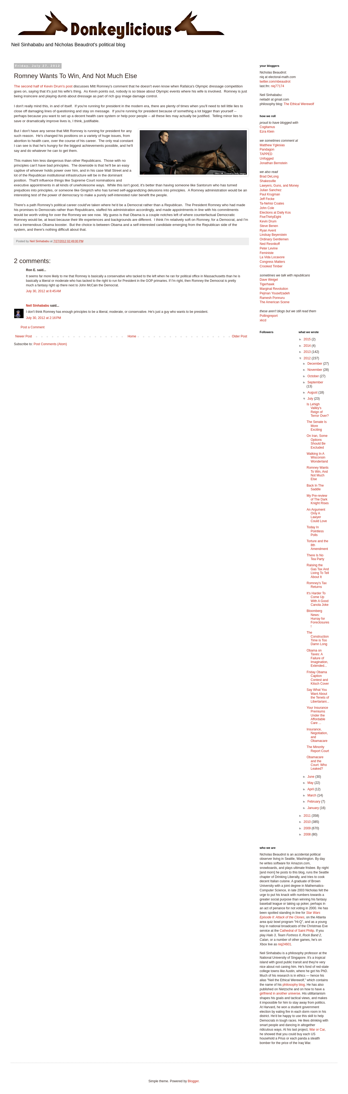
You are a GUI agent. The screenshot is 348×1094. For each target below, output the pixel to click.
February (314, 801)
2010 (308, 822)
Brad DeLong (269, 176)
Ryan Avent (268, 230)
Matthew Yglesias (272, 145)
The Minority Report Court (318, 749)
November (315, 370)
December (315, 363)
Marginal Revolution (274, 289)
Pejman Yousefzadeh (275, 293)
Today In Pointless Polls (315, 531)
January (313, 808)
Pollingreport (269, 316)
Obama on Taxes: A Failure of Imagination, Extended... (317, 658)
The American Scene (274, 302)
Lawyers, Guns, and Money (279, 185)
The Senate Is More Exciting (317, 426)
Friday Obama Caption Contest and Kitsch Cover (318, 677)
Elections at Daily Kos (275, 212)
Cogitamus (267, 127)
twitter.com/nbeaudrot (275, 81)
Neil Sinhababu (37, 305)
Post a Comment (32, 327)
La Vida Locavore (272, 257)
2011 (308, 816)
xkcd (263, 320)
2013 (308, 352)
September (315, 382)
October (313, 376)
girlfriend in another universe (280, 993)
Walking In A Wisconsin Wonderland (317, 457)
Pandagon (267, 149)
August (312, 392)
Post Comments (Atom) (50, 344)
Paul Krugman (270, 194)
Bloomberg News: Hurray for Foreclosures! (318, 618)
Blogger (193, 1081)
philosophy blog (293, 985)
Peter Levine (269, 248)
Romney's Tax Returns (317, 585)
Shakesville (268, 181)
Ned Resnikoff (270, 244)
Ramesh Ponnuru (272, 298)
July (310, 398)
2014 (308, 346)
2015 (308, 339)
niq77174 (277, 86)
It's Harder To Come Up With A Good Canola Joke (317, 599)
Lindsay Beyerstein (273, 235)
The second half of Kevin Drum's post (43, 86)
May (310, 783)
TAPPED (266, 154)
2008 (308, 834)
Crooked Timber (271, 266)
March (312, 795)
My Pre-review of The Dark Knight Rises (317, 499)
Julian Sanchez (270, 190)
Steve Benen (269, 226)
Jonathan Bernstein (273, 163)
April (311, 789)
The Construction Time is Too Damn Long (317, 638)
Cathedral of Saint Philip (297, 931)
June (311, 777)
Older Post (239, 336)
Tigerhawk (267, 284)
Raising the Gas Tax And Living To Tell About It (318, 571)
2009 (308, 828)
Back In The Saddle (315, 487)
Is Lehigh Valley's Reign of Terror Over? (317, 410)
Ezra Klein (267, 131)
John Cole (267, 208)
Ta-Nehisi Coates (272, 203)
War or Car (317, 1029)
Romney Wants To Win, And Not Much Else (317, 473)
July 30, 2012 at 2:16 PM (43, 318)
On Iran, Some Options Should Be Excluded (317, 441)
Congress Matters (272, 262)
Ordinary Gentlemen (274, 239)
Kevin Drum (268, 221)
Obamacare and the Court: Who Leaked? (317, 763)
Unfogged (267, 158)
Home (132, 336)
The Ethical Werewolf (299, 104)
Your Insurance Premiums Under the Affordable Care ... (317, 715)
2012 (308, 358)
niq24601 (284, 944)
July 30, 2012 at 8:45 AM (43, 291)
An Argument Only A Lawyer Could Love (317, 515)
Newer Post (23, 336)
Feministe (267, 253)
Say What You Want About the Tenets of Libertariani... (318, 695)
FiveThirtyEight (270, 217)
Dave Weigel (269, 280)
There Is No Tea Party (315, 557)
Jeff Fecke (267, 199)
